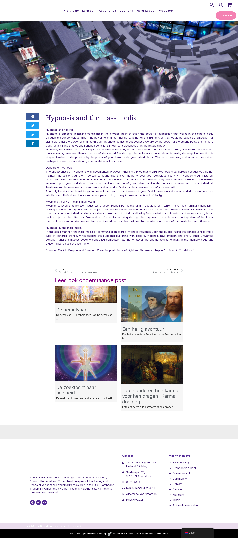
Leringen (89, 10)
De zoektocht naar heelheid (76, 390)
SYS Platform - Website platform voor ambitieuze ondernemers (140, 534)
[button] (32, 116)
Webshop (166, 10)
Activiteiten (107, 10)
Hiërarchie (71, 10)
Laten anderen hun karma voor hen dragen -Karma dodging (150, 396)
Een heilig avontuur (143, 329)
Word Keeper (146, 10)
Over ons (126, 10)
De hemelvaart (72, 310)
